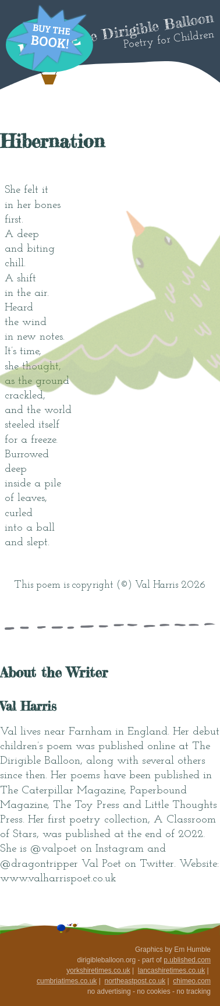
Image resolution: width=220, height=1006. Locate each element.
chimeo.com (192, 981)
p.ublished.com (187, 960)
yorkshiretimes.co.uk (98, 970)
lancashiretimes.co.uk (171, 970)
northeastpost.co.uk (134, 981)
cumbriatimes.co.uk (67, 981)
